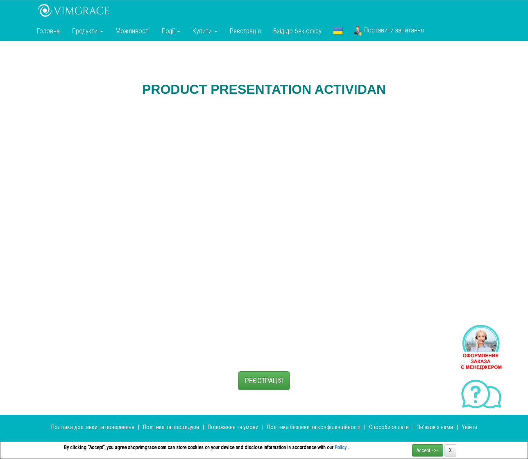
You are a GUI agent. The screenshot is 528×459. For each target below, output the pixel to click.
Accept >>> (428, 450)
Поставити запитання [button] (389, 31)
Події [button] (171, 31)
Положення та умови (233, 427)
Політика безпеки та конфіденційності (313, 427)
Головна (48, 31)
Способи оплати (389, 427)
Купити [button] (205, 31)
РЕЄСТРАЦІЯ (264, 380)
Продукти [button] (87, 31)
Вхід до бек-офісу (297, 31)
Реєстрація (245, 31)
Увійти (469, 427)
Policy (341, 447)
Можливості (133, 31)
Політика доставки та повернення (92, 427)
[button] (338, 30)
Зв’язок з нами (435, 427)
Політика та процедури (171, 427)
